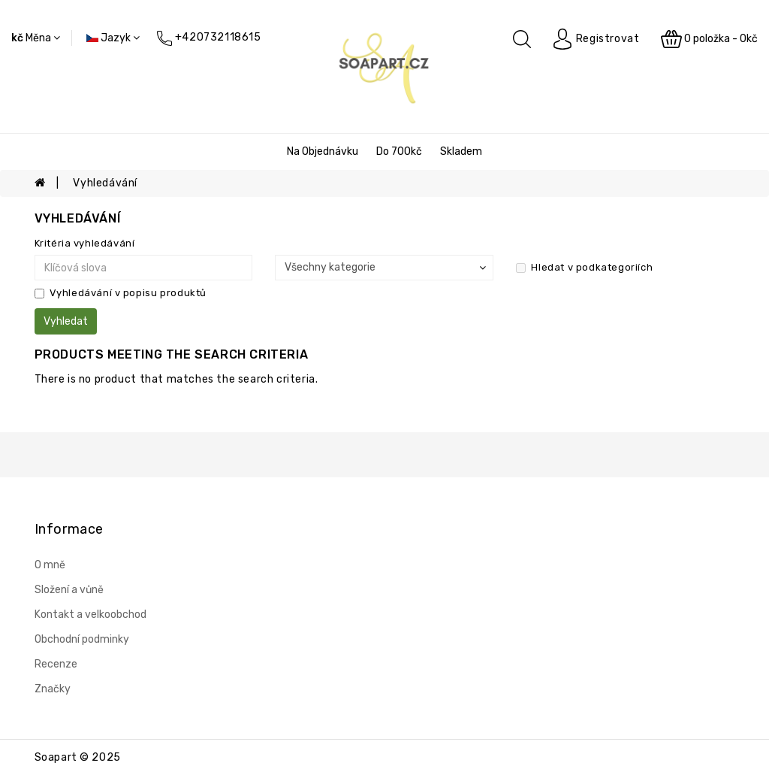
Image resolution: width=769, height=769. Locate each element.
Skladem (461, 151)
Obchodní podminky (82, 639)
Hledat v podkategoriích (584, 267)
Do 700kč (399, 151)
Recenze (56, 664)
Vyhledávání (105, 183)
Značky (53, 689)
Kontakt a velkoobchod (90, 614)
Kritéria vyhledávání (85, 243)
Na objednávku (322, 151)
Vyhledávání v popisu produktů (121, 292)
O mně (50, 565)
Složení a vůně (69, 589)
